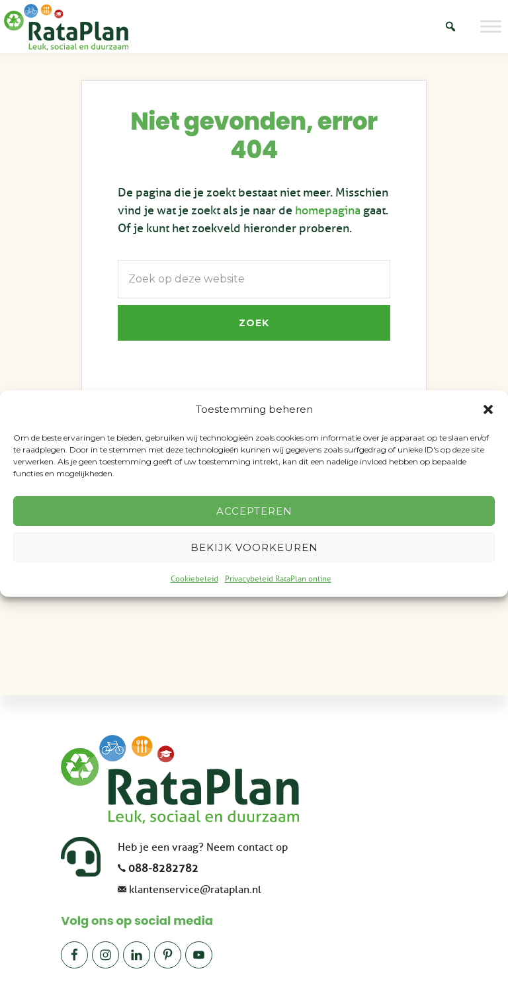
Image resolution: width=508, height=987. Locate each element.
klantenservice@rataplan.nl (195, 889)
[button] (488, 409)
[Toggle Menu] (490, 26)
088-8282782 (163, 868)
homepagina (327, 210)
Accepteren (254, 511)
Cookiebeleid (194, 579)
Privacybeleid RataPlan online (278, 579)
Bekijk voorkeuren (254, 547)
